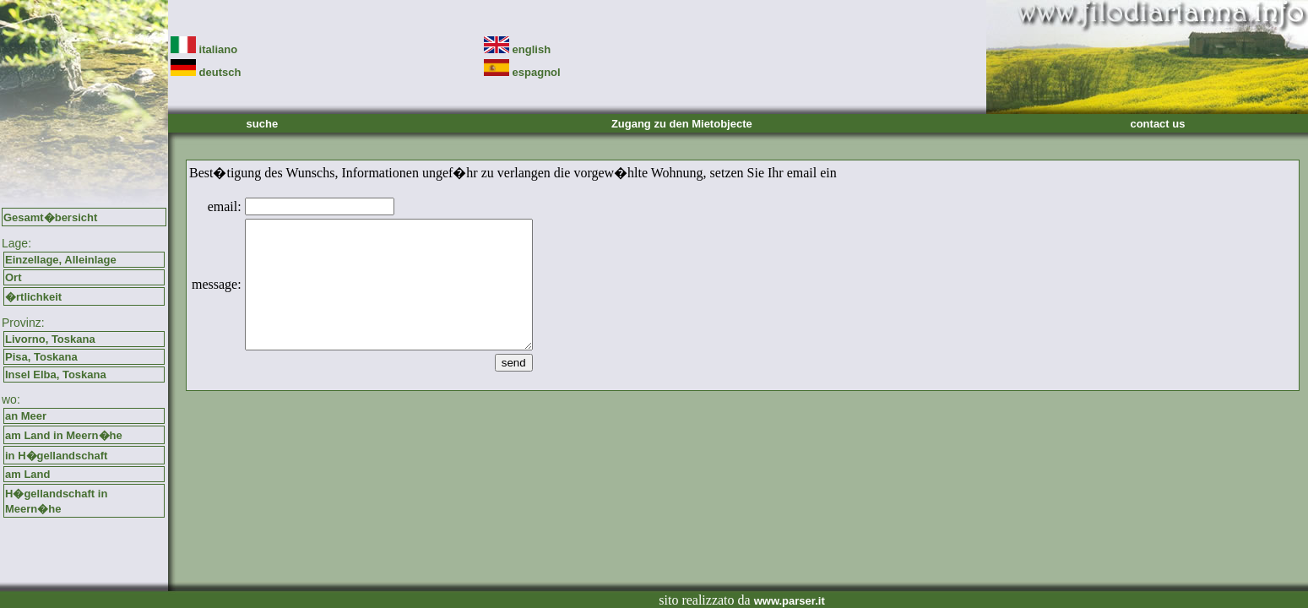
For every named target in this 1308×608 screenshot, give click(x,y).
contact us (1157, 123)
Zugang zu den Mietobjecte (681, 123)
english (517, 49)
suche (263, 123)
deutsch (206, 72)
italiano (204, 49)
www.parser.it (789, 600)
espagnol (522, 72)
